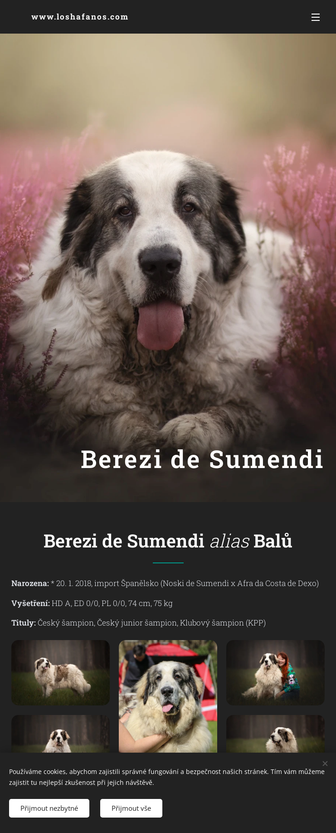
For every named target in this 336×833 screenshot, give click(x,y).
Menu (316, 17)
